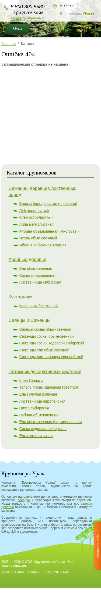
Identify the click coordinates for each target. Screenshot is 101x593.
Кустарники (21, 296)
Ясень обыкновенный (38, 238)
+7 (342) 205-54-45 (27, 13)
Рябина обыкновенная (38, 415)
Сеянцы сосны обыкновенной (45, 329)
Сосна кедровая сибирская (43, 429)
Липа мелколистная (36, 224)
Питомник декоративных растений (45, 371)
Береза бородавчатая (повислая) (48, 203)
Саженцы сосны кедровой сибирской (51, 343)
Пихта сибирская (34, 408)
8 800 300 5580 (27, 6)
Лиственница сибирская (40, 282)
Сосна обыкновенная (38, 275)
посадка (24, 500)
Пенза (88, 14)
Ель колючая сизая (36, 436)
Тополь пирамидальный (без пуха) (49, 387)
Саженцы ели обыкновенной (44, 350)
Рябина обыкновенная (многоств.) (49, 231)
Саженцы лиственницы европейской (51, 357)
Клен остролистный (36, 217)
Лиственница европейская (42, 401)
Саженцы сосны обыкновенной (46, 336)
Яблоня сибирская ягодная (43, 245)
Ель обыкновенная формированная (50, 422)
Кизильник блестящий (38, 306)
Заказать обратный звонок (27, 19)
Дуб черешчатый (34, 210)
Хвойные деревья (27, 259)
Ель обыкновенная (35, 268)
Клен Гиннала (31, 380)
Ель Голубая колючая (38, 394)
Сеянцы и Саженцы (29, 320)
